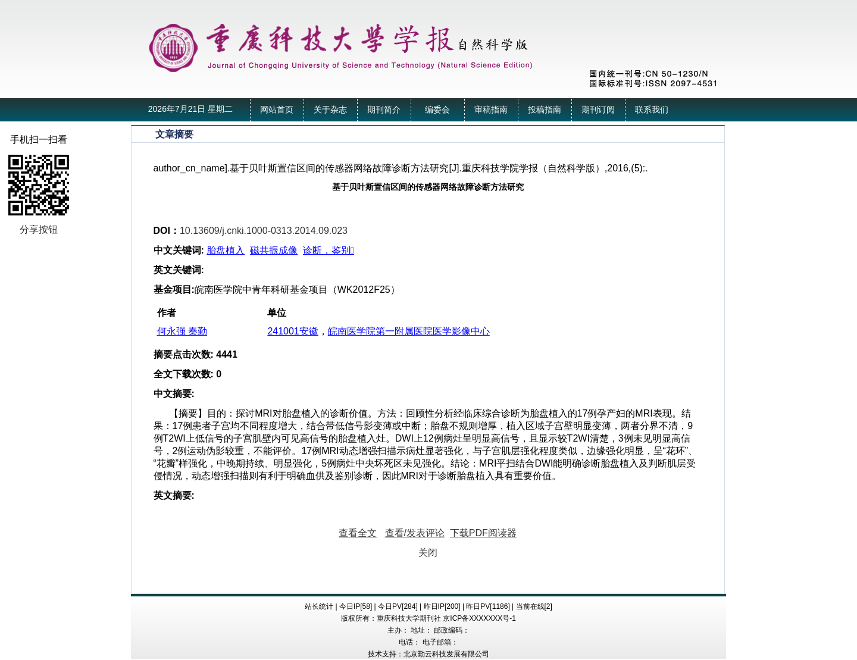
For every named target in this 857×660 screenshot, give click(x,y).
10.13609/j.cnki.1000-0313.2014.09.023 (264, 231)
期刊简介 (384, 109)
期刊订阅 (598, 109)
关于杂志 (330, 109)
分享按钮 (39, 229)
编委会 (437, 109)
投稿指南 (544, 109)
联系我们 (651, 109)
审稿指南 (491, 109)
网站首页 (276, 109)
